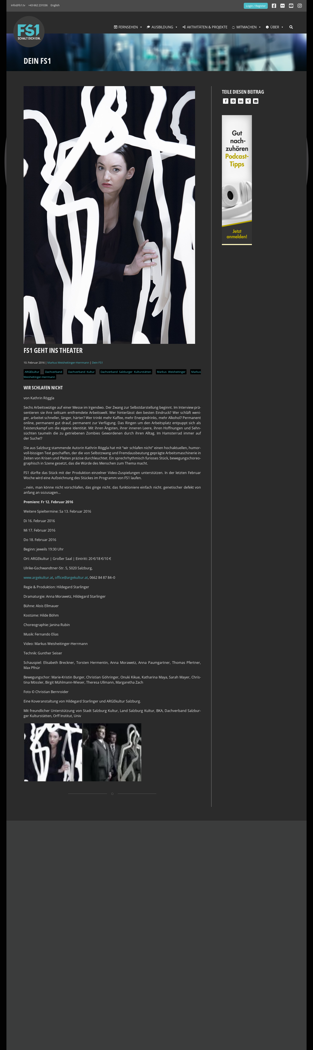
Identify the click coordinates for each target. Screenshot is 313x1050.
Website (137, 970)
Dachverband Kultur (81, 372)
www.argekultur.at (38, 577)
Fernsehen (128, 27)
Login (133, 1002)
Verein (76, 1012)
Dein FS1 (97, 362)
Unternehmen (86, 970)
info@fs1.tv (18, 5)
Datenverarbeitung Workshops (154, 992)
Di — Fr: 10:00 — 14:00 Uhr (209, 1008)
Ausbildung (162, 27)
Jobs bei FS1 (80, 1017)
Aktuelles (198, 970)
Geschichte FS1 (83, 986)
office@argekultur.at (71, 577)
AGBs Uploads (140, 997)
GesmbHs (79, 981)
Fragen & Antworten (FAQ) (267, 997)
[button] (225, 101)
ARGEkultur (32, 372)
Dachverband (53, 372)
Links (250, 1007)
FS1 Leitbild (80, 992)
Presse (251, 981)
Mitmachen (246, 27)
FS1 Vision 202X (83, 997)
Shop (250, 992)
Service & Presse (263, 970)
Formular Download (262, 1002)
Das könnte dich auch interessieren (59, 832)
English (55, 5)
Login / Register (256, 6)
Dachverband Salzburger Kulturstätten (126, 372)
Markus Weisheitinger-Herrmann (68, 362)
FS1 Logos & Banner (262, 986)
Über (274, 27)
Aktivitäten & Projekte (207, 27)
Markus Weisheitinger (171, 372)
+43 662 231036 (38, 5)
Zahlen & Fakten (84, 1002)
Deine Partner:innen (87, 1007)
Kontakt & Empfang (34, 970)
